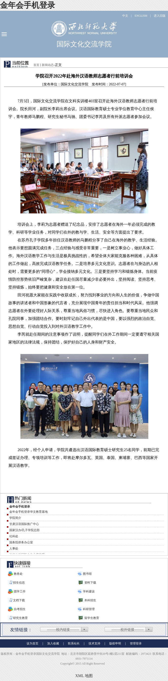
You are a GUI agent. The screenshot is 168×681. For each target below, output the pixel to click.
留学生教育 (91, 618)
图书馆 (87, 574)
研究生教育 (20, 618)
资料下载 (90, 582)
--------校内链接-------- (63, 629)
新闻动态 (48, 65)
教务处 (18, 574)
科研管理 (88, 609)
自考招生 (20, 609)
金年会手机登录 (27, 5)
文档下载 (19, 600)
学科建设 (88, 591)
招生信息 (19, 582)
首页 (36, 65)
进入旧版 (160, 15)
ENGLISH (141, 15)
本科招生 (90, 600)
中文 (125, 15)
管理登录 (136, 643)
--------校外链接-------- (127, 629)
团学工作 (20, 591)
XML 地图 (84, 676)
